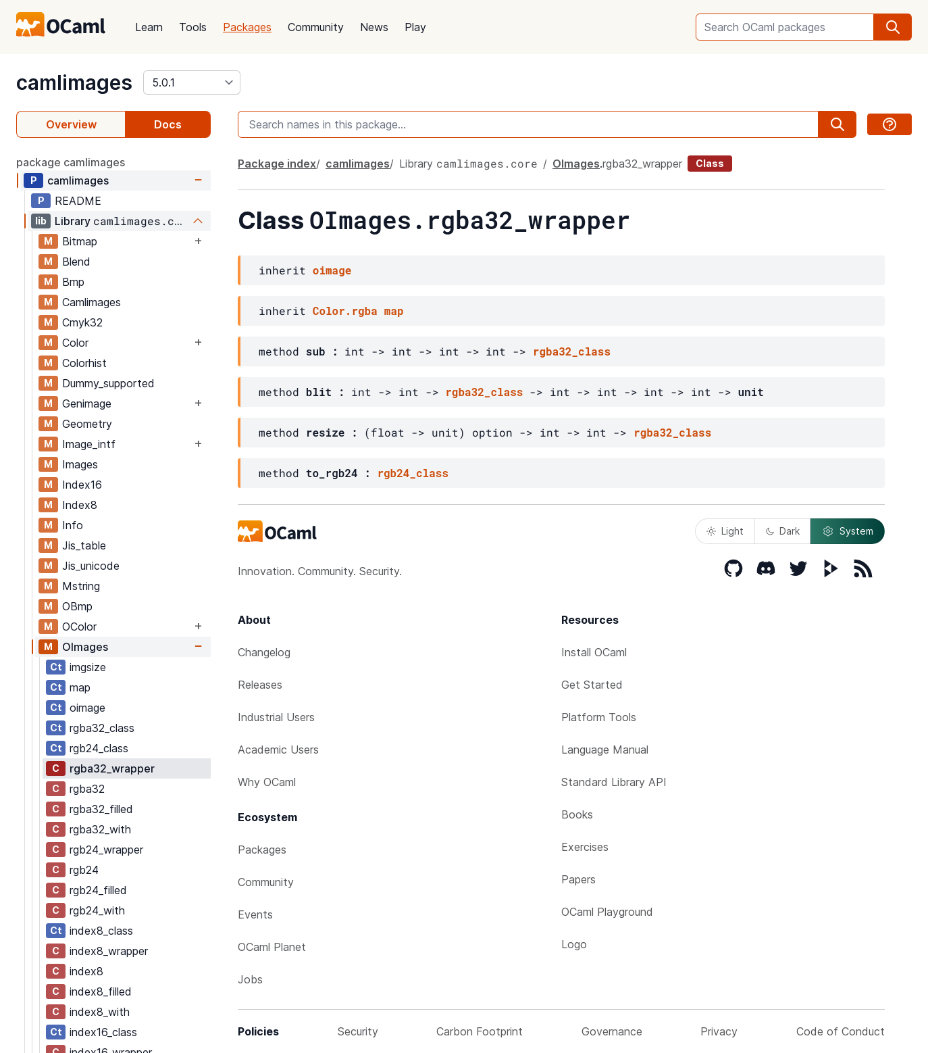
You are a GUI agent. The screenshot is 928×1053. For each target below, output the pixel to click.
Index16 (82, 484)
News (374, 27)
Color (75, 342)
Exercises (585, 847)
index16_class (103, 1032)
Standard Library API (614, 782)
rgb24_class (99, 748)
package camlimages (70, 162)
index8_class (101, 930)
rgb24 (84, 870)
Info (72, 525)
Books (577, 814)
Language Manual (604, 749)
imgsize (88, 667)
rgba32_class (102, 728)
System (847, 531)
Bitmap (79, 241)
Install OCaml (594, 652)
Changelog (264, 652)
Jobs (250, 979)
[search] (893, 27)
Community (316, 27)
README (78, 200)
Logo (574, 944)
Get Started (592, 684)
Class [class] (710, 163)
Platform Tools (598, 717)
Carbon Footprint (479, 1031)
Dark (783, 531)
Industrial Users (276, 717)
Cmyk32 (82, 322)
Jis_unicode (91, 565)
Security (358, 1031)
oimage (87, 707)
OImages (85, 647)
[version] (191, 82)
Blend (76, 261)
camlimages (74, 82)
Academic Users (278, 749)
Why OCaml (267, 782)
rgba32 (87, 788)
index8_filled (101, 991)
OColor (79, 626)
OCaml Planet (272, 947)
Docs (168, 124)
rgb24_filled (98, 890)
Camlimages (91, 302)
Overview (71, 124)
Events (255, 914)
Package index (277, 163)
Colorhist (84, 363)
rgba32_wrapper (112, 768)
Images (80, 464)
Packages (247, 27)
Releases (260, 684)
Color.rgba (345, 310)
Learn (149, 27)
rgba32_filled (101, 809)
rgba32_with (100, 829)
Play (415, 27)
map (80, 687)
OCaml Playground (607, 912)
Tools (193, 27)
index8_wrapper (109, 951)
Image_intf (88, 444)
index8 (86, 971)
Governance (612, 1031)
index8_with (100, 1012)
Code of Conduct (840, 1031)
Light (725, 531)
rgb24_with (97, 910)
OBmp (77, 606)
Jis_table (84, 545)
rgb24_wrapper (106, 849)
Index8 (79, 505)
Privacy (719, 1031)
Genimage (86, 403)
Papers (578, 879)
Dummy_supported (108, 383)
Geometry (87, 424)
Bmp (73, 282)
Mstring (81, 586)
